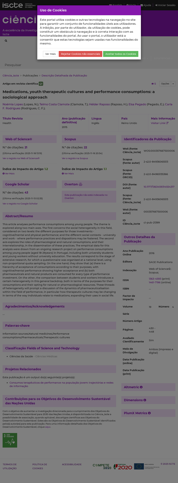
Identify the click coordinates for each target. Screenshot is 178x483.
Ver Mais (50, 54)
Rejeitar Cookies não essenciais (80, 54)
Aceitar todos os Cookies (120, 54)
